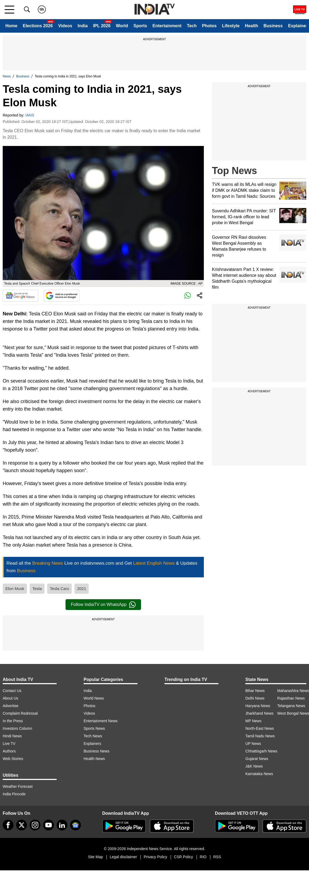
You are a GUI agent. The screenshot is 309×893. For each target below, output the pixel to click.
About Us (10, 698)
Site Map (95, 857)
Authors (9, 751)
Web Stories (13, 758)
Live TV (9, 743)
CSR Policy (183, 857)
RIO (203, 857)
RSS (217, 857)
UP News (253, 743)
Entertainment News (101, 721)
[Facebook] (8, 825)
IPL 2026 (102, 25)
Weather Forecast (18, 786)
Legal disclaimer (123, 857)
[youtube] (48, 825)
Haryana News (257, 706)
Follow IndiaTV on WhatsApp (103, 604)
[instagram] (35, 825)
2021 (81, 588)
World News (94, 698)
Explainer (297, 25)
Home (11, 25)
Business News (96, 751)
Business (273, 25)
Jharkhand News (259, 713)
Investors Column (17, 728)
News (7, 76)
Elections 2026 (38, 25)
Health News (94, 758)
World (122, 25)
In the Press (13, 721)
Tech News (93, 736)
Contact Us (12, 691)
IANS (29, 115)
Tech (192, 25)
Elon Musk (14, 588)
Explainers (92, 743)
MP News (253, 721)
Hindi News (12, 736)
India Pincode (14, 794)
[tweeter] (21, 825)
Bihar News (255, 691)
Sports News (94, 728)
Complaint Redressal (20, 713)
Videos (65, 25)
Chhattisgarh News (261, 751)
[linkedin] (62, 825)
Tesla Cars (59, 588)
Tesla (37, 588)
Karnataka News (259, 774)
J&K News (254, 766)
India (83, 25)
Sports (140, 25)
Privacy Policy (155, 857)
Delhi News (255, 698)
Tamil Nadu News (260, 736)
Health (251, 25)
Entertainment (166, 25)
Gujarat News (256, 758)
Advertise (10, 706)
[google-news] (75, 825)
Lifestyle (230, 25)
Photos (209, 25)
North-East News (259, 728)
